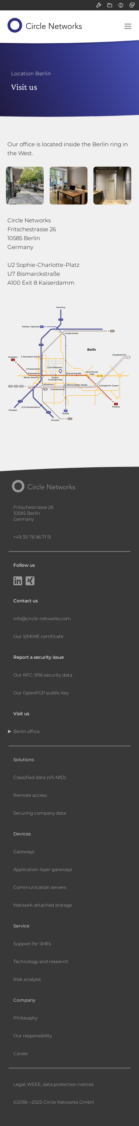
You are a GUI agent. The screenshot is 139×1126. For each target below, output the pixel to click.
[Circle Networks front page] (45, 25)
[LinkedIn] (17, 581)
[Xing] (30, 581)
